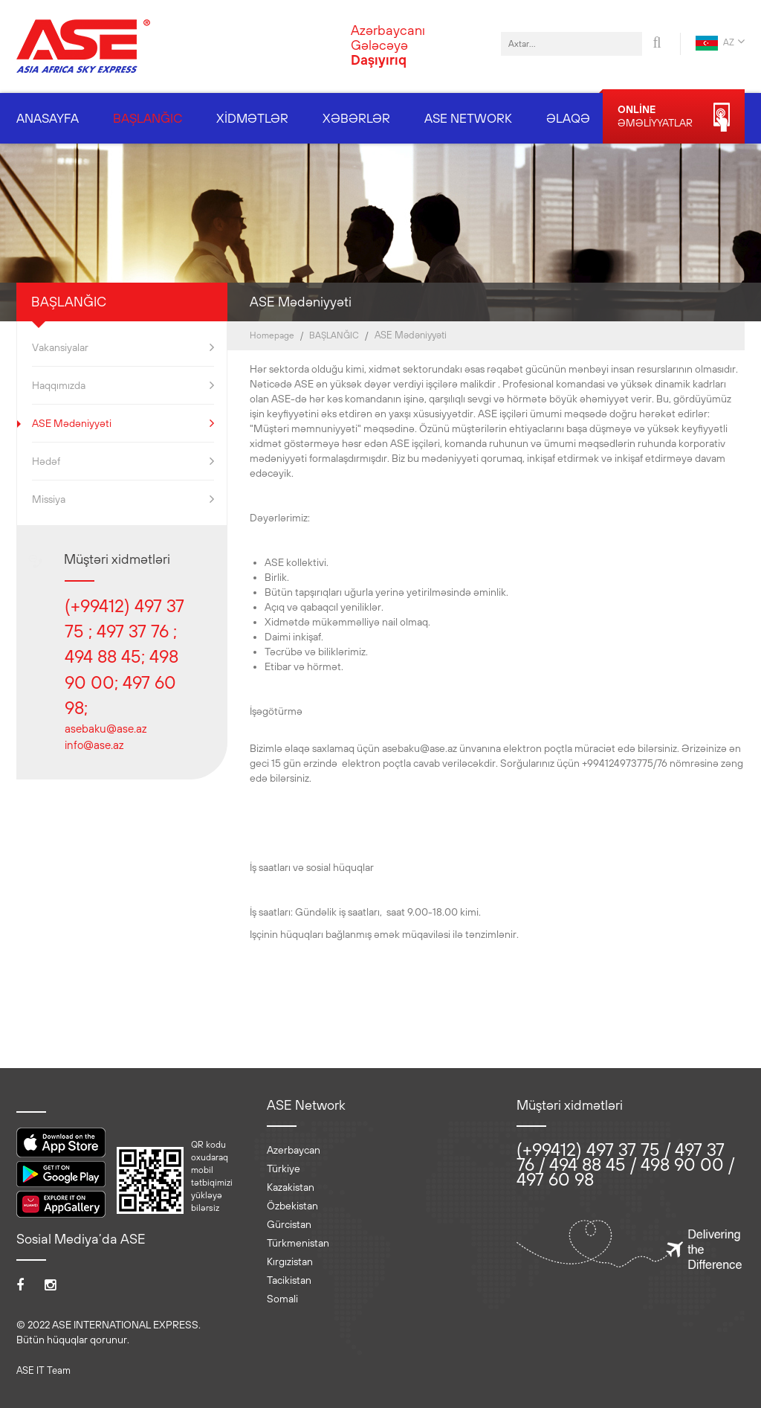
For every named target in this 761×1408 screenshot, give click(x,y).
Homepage (272, 335)
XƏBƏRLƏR (356, 118)
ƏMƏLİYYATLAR (674, 117)
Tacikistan (289, 1280)
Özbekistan (292, 1206)
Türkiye (283, 1168)
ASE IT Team (43, 1370)
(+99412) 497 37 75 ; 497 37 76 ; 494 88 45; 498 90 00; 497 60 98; (124, 656)
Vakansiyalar (123, 347)
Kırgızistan (290, 1261)
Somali (282, 1299)
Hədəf (123, 461)
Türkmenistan (298, 1243)
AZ (720, 43)
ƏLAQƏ (568, 118)
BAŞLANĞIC (147, 118)
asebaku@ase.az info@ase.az (105, 736)
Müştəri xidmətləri (117, 559)
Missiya (123, 499)
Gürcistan (289, 1224)
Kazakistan (290, 1187)
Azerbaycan (293, 1150)
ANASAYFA (47, 118)
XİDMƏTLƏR (252, 118)
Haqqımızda (123, 385)
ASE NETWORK (468, 118)
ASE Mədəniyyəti (123, 423)
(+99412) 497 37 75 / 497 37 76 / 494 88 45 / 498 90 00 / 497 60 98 (625, 1164)
